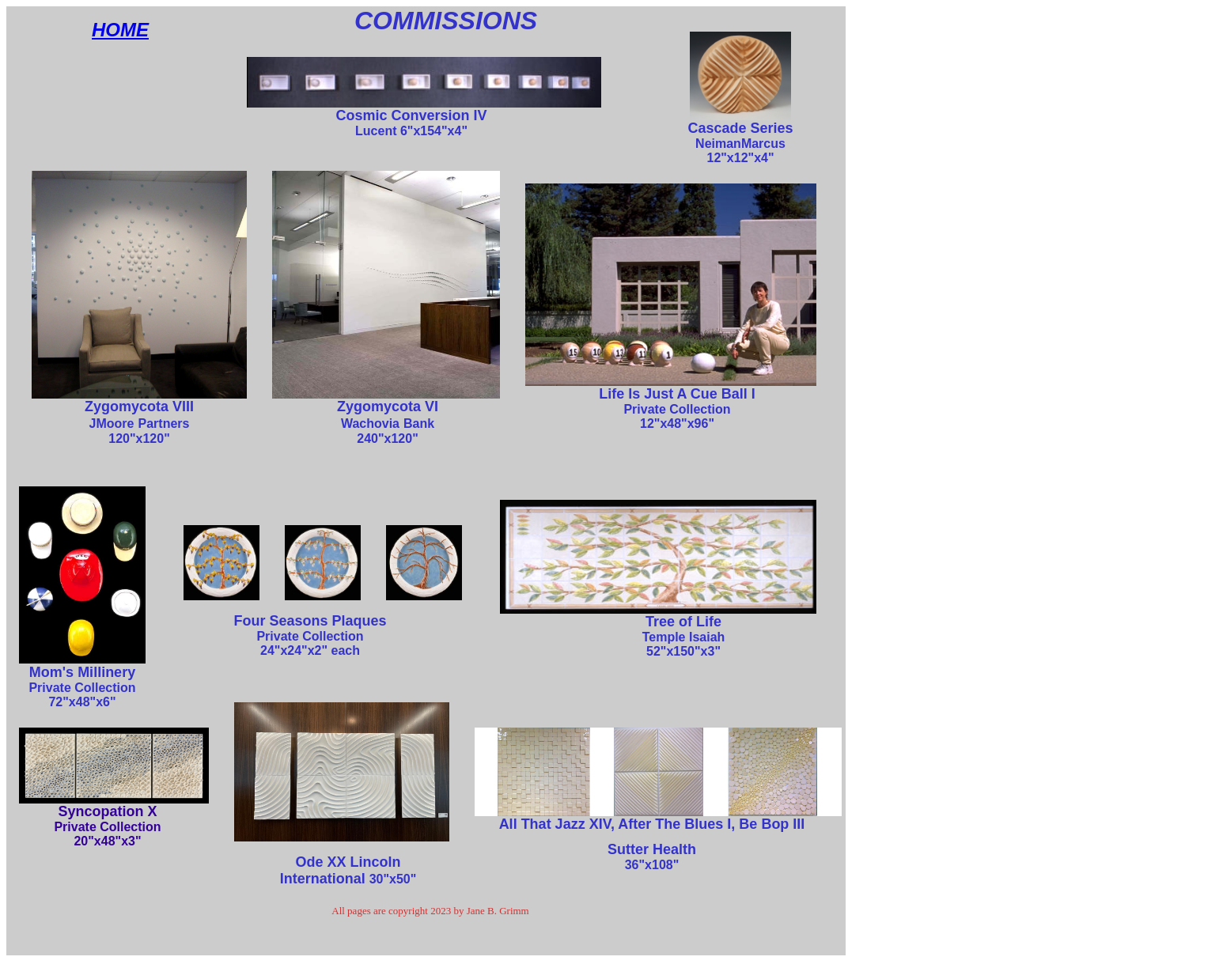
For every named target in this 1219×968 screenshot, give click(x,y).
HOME (120, 29)
